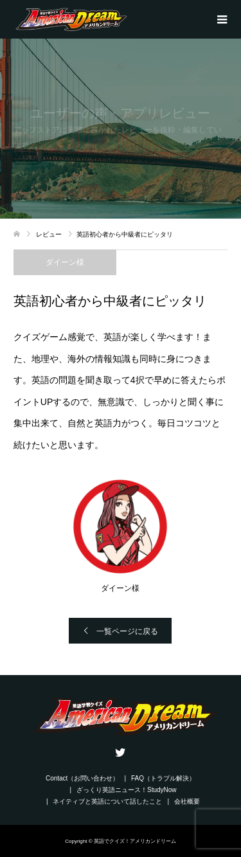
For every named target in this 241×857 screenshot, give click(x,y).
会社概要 (187, 801)
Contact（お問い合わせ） (82, 778)
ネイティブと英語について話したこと (107, 801)
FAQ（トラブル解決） (163, 778)
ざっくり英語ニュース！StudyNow (126, 789)
